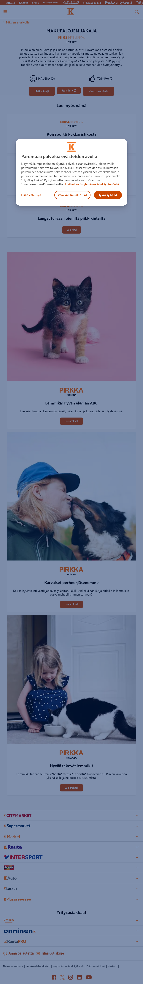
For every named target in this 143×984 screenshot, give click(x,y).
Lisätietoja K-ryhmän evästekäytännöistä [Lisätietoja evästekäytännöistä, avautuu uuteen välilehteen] (91, 184)
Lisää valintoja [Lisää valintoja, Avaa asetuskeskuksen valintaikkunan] (31, 194)
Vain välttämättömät (72, 194)
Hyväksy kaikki (108, 194)
